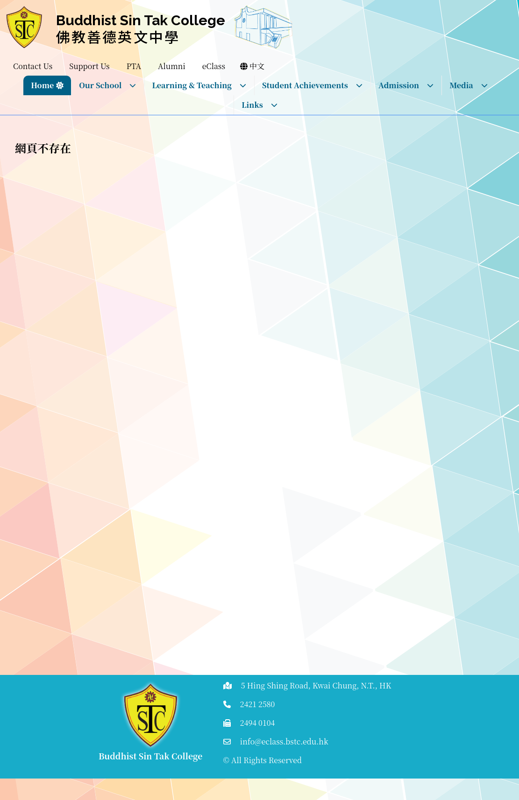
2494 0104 (257, 722)
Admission (406, 85)
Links (260, 104)
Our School (107, 85)
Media (468, 85)
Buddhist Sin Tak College (140, 20)
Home (42, 85)
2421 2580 (257, 704)
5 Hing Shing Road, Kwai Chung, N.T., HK (316, 685)
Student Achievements (312, 85)
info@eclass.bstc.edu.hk (284, 741)
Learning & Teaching (199, 85)
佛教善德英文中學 (118, 36)
